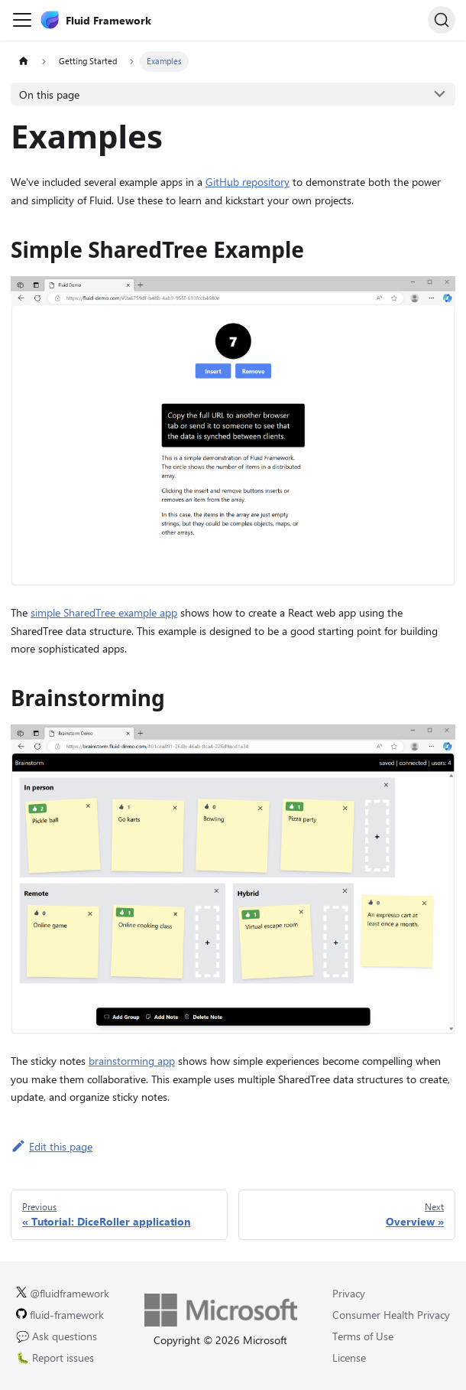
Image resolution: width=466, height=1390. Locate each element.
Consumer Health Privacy (391, 1314)
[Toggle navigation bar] (22, 19)
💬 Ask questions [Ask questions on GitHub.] (56, 1336)
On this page (49, 94)
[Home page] (23, 61)
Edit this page (51, 1146)
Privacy (348, 1293)
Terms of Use (362, 1336)
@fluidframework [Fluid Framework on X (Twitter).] (62, 1293)
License (349, 1357)
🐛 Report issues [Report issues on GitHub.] (55, 1357)
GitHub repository (247, 181)
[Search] (441, 20)
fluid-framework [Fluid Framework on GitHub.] (60, 1314)
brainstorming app (132, 1060)
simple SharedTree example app (104, 612)
